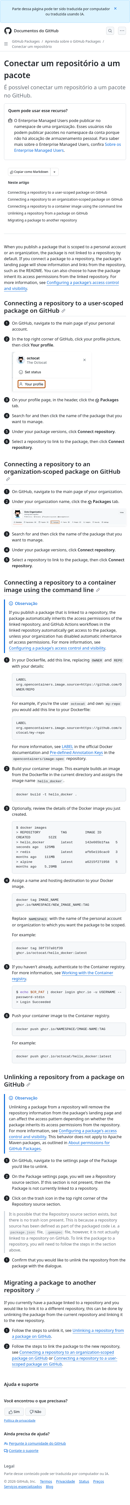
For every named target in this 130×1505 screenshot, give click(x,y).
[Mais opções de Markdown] (54, 172)
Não (35, 1411)
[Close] (116, 8)
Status (84, 1481)
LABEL (67, 746)
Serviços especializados (23, 1486)
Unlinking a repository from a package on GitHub (64, 1080)
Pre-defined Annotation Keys (76, 752)
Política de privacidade (19, 1420)
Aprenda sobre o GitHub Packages (73, 41)
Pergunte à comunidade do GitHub (35, 1443)
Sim (14, 1411)
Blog (49, 1486)
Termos (46, 1481)
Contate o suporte (21, 1450)
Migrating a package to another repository (50, 1286)
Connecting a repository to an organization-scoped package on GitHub (62, 470)
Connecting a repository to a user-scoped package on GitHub (63, 306)
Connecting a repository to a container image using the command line (60, 586)
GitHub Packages (26, 41)
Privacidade (65, 1481)
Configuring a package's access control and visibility (57, 648)
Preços (98, 1481)
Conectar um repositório (32, 46)
